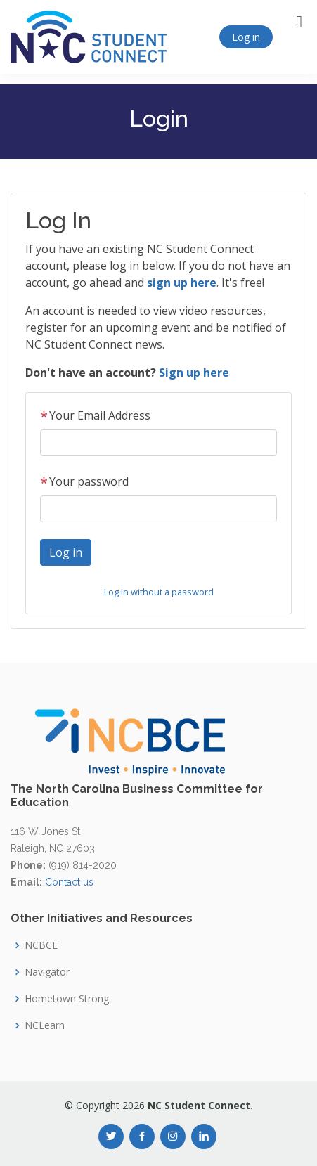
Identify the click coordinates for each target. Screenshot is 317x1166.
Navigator (47, 972)
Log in (246, 37)
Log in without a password (159, 591)
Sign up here (194, 372)
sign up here (181, 282)
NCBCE (41, 945)
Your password (84, 481)
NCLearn (45, 1025)
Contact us (69, 882)
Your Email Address (95, 415)
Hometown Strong (67, 999)
